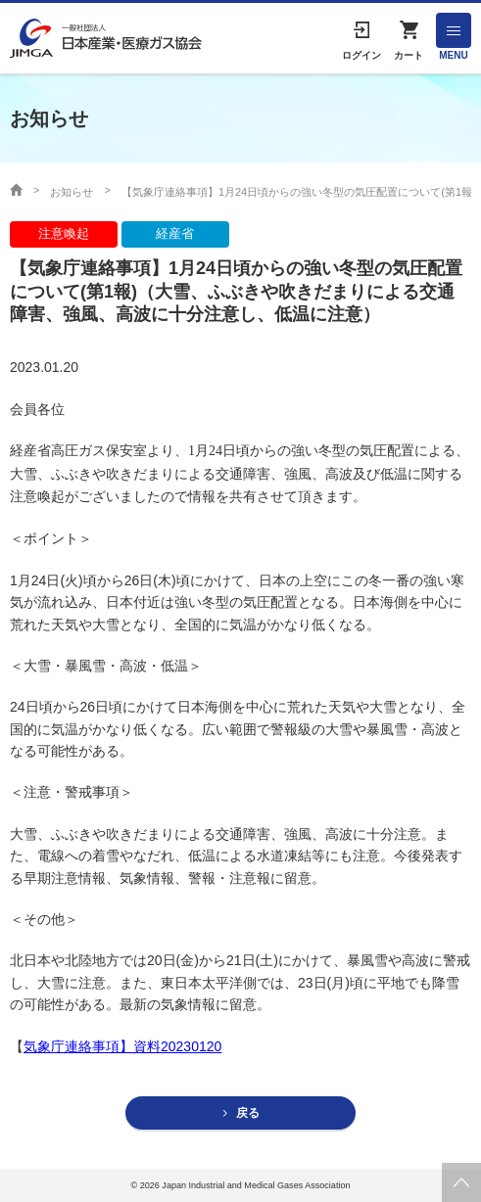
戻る (248, 1113)
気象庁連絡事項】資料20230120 (122, 1046)
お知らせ (71, 192)
